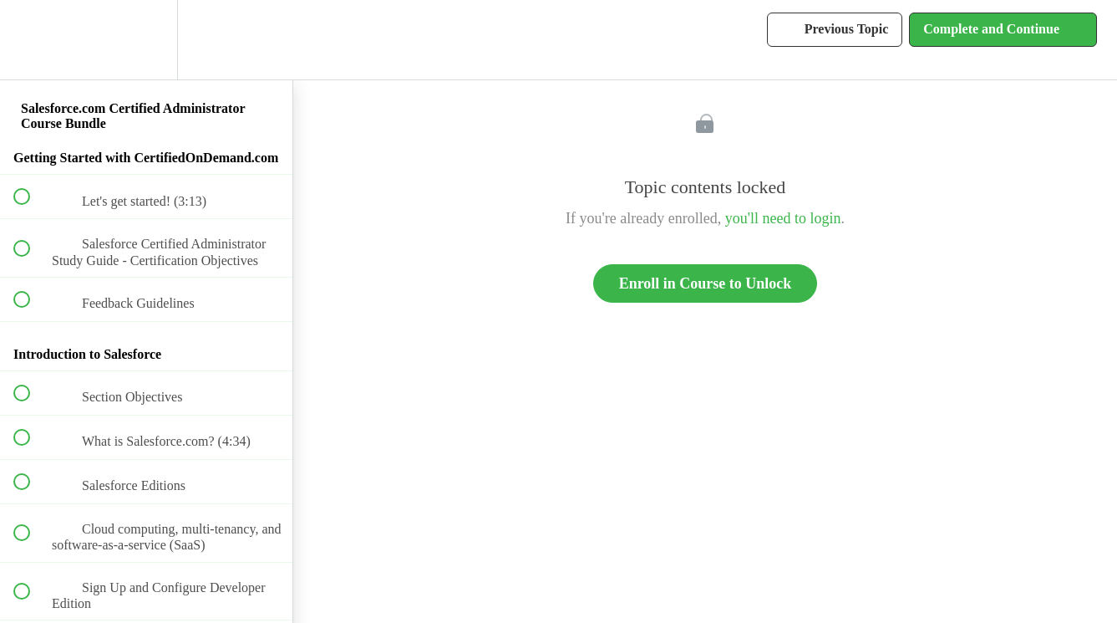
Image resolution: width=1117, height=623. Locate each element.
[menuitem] (146, 39)
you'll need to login (783, 218)
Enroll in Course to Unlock (705, 283)
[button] (31, 39)
